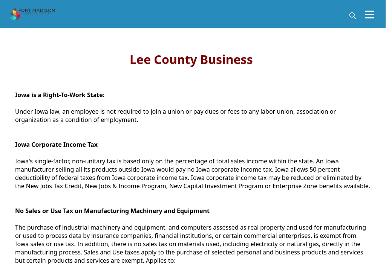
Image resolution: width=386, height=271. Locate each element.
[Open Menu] (369, 14)
